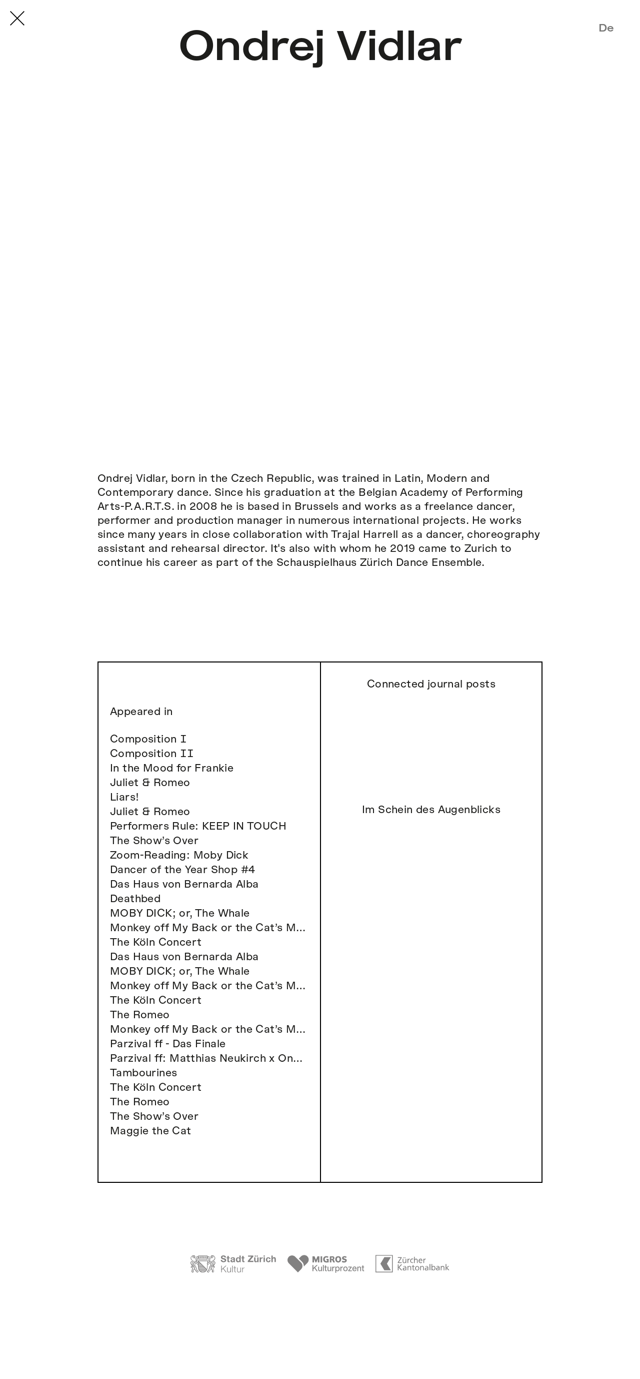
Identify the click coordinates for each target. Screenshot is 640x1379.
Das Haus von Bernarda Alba (184, 884)
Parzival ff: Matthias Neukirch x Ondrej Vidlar (209, 1058)
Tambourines (143, 1073)
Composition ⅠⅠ (152, 754)
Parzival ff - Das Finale (168, 1044)
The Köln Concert (156, 942)
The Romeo (140, 1015)
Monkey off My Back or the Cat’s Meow (209, 928)
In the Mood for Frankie (172, 768)
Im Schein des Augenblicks (431, 810)
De (606, 28)
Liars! (124, 797)
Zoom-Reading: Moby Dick (179, 855)
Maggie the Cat (151, 1131)
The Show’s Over (154, 841)
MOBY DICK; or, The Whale (180, 913)
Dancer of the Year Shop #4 (182, 870)
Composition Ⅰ (148, 739)
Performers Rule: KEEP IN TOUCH (198, 826)
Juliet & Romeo (150, 783)
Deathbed (135, 899)
